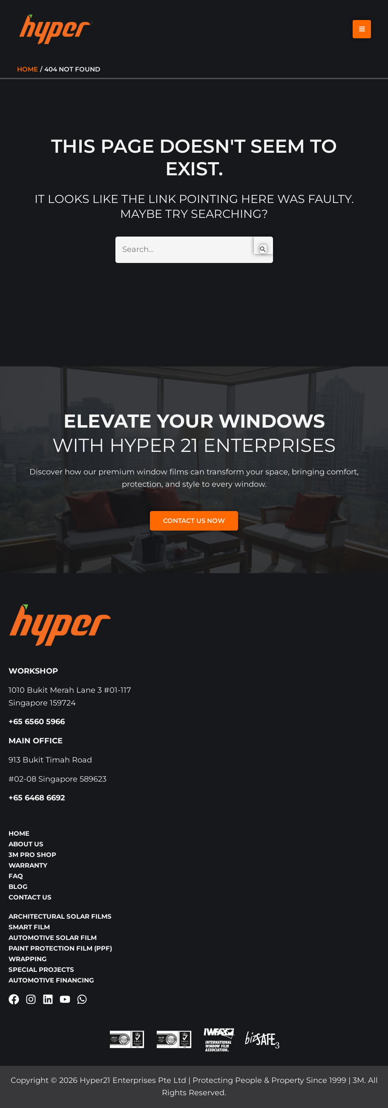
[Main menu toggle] (362, 31)
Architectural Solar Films (60, 916)
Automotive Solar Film (53, 938)
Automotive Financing (51, 980)
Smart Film (29, 927)
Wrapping (28, 959)
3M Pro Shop (32, 855)
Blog (18, 886)
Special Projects (41, 969)
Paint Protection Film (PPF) (60, 948)
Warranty (28, 865)
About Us (26, 844)
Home (19, 833)
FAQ (16, 876)
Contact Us (30, 897)
